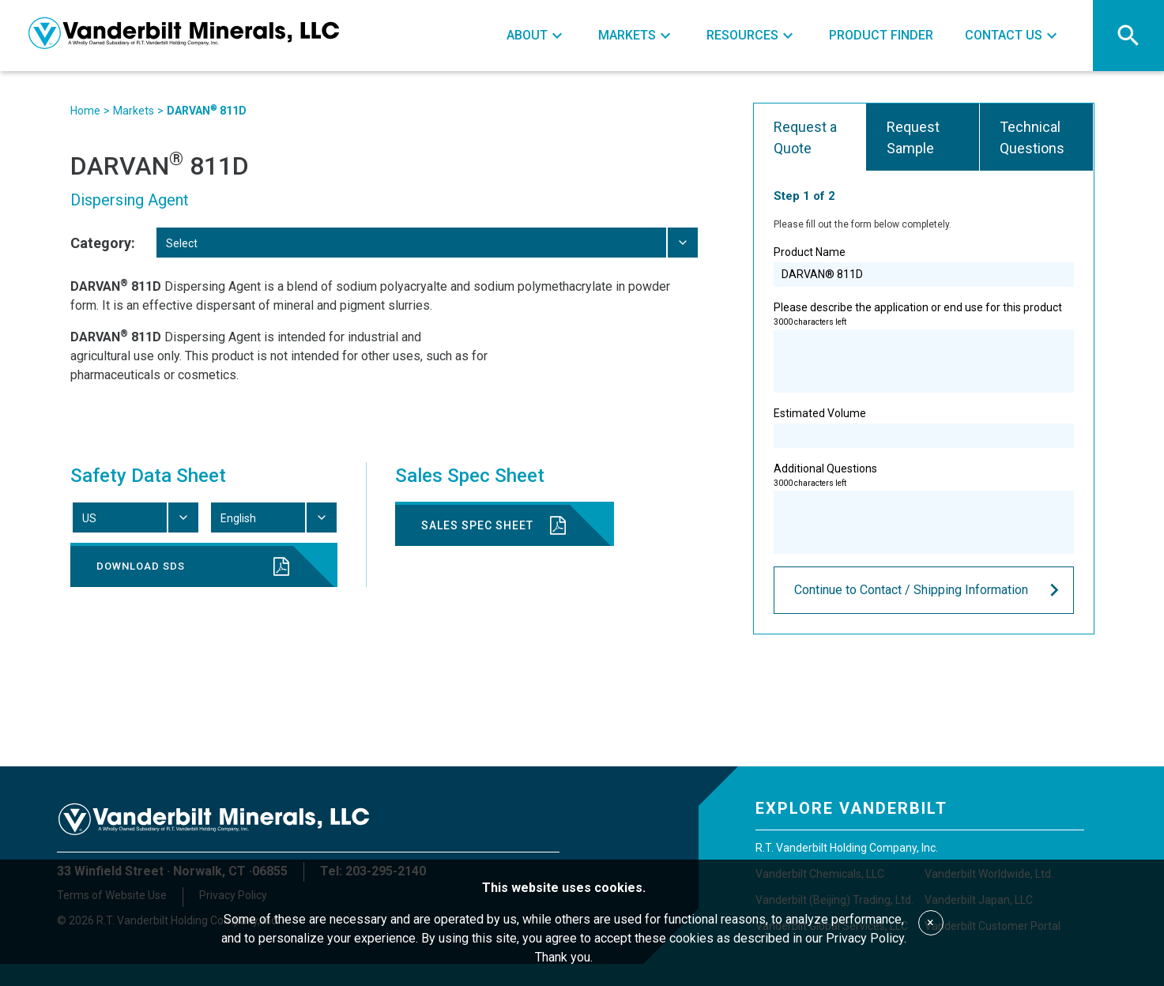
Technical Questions (1032, 137)
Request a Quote (805, 137)
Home (85, 110)
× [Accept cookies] (930, 922)
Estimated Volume (924, 427)
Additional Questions (924, 508)
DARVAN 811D (207, 110)
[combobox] (426, 242)
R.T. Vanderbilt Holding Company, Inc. (846, 847)
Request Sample (913, 137)
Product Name (924, 266)
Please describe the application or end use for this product (924, 347)
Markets (133, 110)
